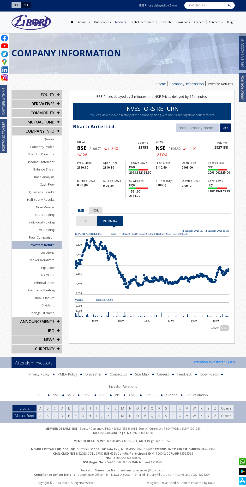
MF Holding (46, 230)
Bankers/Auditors (41, 260)
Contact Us (215, 22)
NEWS (49, 339)
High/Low (47, 267)
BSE (81, 210)
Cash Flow (47, 184)
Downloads (182, 22)
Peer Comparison (41, 237)
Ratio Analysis (44, 177)
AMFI (132, 395)
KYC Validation (197, 395)
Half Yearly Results (40, 199)
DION (212, 483)
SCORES (151, 395)
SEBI (103, 395)
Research (165, 22)
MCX (70, 395)
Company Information (186, 84)
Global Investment (142, 22)
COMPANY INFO (39, 131)
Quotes (49, 139)
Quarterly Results (41, 192)
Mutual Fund (41, 122)
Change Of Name (42, 313)
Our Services (102, 22)
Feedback (184, 374)
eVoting (171, 395)
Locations (47, 252)
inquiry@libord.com (160, 475)
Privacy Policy (38, 374)
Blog (230, 22)
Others (226, 408)
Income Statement (41, 162)
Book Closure (44, 298)
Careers (199, 22)
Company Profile (42, 147)
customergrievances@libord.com (142, 470)
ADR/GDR (47, 275)
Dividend (48, 305)
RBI (117, 395)
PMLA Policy (67, 374)
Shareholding (44, 214)
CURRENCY (44, 349)
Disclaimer (93, 374)
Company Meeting (41, 290)
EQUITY (47, 94)
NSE (95, 210)
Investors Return (42, 245)
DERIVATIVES (42, 103)
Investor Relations (123, 386)
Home (161, 84)
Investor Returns (220, 84)
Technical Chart (43, 283)
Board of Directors (41, 154)
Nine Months (45, 207)
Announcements (37, 321)
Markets (120, 22)
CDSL (87, 395)
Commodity (42, 113)
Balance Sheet (43, 169)
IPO (51, 330)
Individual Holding (41, 222)
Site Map (142, 374)
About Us (84, 22)
